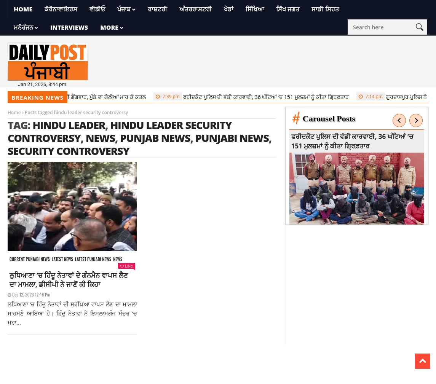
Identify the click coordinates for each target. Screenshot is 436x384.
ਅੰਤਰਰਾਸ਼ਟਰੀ (195, 9)
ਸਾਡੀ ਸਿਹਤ (325, 9)
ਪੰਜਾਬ (124, 9)
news (100, 138)
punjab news (155, 138)
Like (126, 266)
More (109, 27)
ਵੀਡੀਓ (97, 9)
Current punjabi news (30, 259)
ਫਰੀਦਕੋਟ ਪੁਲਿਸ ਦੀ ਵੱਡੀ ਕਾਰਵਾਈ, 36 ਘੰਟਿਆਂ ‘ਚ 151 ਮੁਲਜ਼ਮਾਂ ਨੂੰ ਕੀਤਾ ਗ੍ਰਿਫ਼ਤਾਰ (253, 96)
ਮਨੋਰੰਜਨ (23, 27)
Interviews (69, 27)
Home (23, 9)
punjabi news (232, 138)
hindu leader (68, 125)
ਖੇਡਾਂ (228, 9)
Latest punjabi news (93, 259)
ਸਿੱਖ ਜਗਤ (287, 9)
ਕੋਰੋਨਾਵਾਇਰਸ (61, 9)
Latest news (62, 259)
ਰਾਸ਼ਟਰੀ (157, 9)
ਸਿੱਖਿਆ (255, 9)
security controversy (68, 151)
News (117, 259)
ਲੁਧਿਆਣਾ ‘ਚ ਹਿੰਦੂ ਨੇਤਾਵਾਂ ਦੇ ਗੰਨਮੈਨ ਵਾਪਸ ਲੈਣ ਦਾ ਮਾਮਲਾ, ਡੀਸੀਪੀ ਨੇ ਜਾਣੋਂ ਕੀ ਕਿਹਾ (69, 280)
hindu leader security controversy (120, 131)
